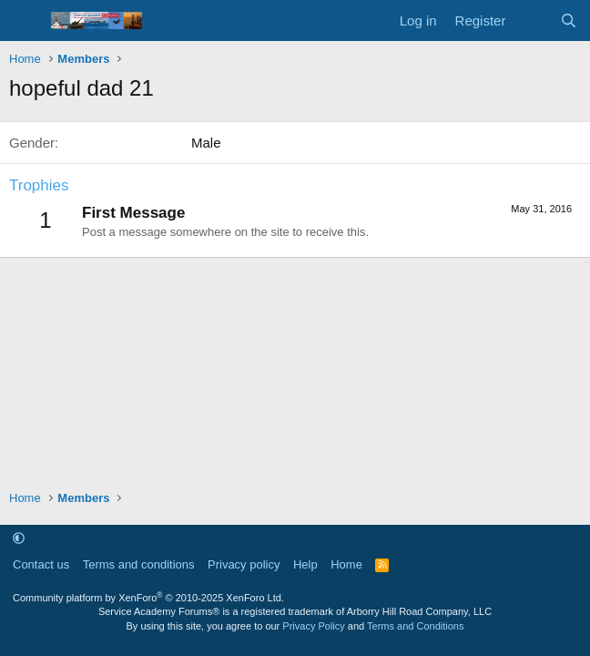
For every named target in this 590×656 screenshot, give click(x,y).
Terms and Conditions (415, 625)
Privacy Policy (313, 625)
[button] (18, 538)
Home (346, 564)
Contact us (41, 564)
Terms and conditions (139, 564)
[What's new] (532, 20)
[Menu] (25, 21)
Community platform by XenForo (148, 597)
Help (305, 564)
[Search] (568, 20)
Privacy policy (244, 564)
